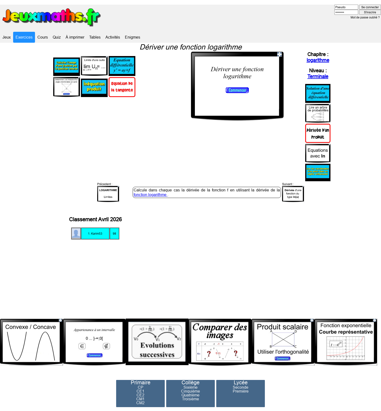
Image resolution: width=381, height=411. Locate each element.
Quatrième (190, 395)
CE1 (140, 391)
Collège (190, 382)
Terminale (317, 76)
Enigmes (132, 37)
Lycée (241, 382)
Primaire (140, 382)
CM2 (140, 403)
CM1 (140, 399)
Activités (112, 37)
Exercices (24, 37)
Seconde (240, 387)
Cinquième (190, 391)
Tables (95, 37)
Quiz (57, 37)
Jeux (6, 37)
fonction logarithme (150, 194)
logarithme (318, 60)
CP (140, 387)
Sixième (190, 387)
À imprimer (75, 37)
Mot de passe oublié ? (365, 17)
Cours (42, 37)
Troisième (190, 399)
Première (241, 391)
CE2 (140, 395)
